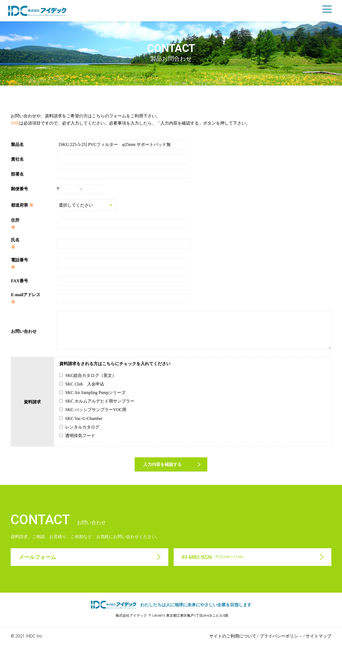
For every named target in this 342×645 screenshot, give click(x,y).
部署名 (17, 174)
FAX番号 (19, 281)
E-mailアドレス (25, 294)
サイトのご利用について (232, 636)
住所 (15, 220)
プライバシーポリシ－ (281, 636)
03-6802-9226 (214, 557)
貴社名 (17, 159)
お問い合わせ (24, 331)
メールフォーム (37, 557)
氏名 (15, 240)
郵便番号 (19, 189)
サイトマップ (318, 636)
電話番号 (19, 260)
